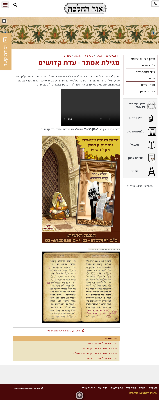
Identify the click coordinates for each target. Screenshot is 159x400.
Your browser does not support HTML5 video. (90, 107)
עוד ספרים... (110, 338)
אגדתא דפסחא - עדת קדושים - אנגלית (95, 353)
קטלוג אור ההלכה (83, 56)
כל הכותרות (148, 65)
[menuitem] (140, 59)
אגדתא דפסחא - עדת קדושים (100, 348)
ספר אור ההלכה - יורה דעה (102, 358)
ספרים (67, 56)
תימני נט (150, 78)
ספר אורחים (148, 85)
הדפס (78, 330)
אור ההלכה (102, 56)
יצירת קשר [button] (5, 51)
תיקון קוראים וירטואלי (142, 59)
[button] (15, 5)
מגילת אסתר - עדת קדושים (79, 63)
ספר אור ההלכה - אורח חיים (101, 343)
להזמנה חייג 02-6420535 (59, 330)
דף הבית (115, 56)
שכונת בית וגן (147, 91)
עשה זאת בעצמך (145, 72)
